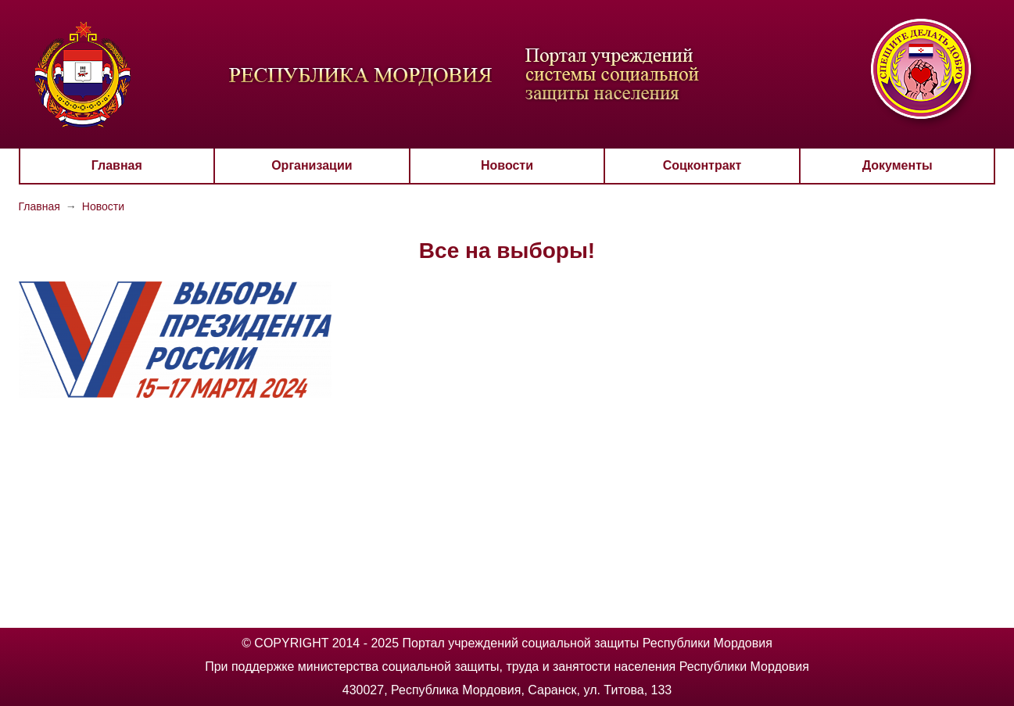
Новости (507, 165)
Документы (897, 165)
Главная (116, 165)
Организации (311, 165)
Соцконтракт (702, 165)
